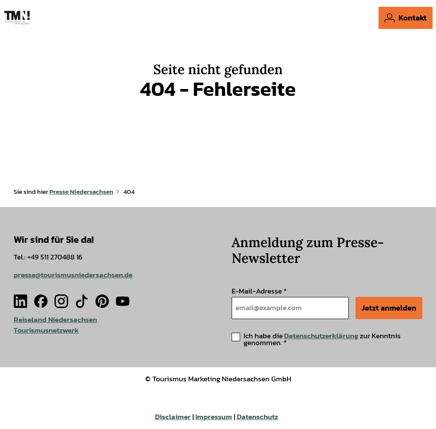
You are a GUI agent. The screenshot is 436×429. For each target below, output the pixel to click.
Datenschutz (257, 417)
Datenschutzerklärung (321, 336)
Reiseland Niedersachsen (55, 319)
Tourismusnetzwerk (46, 330)
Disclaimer (173, 417)
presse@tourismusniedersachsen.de (73, 274)
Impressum (213, 417)
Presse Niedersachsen (81, 191)
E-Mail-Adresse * (259, 291)
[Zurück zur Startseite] (17, 17)
